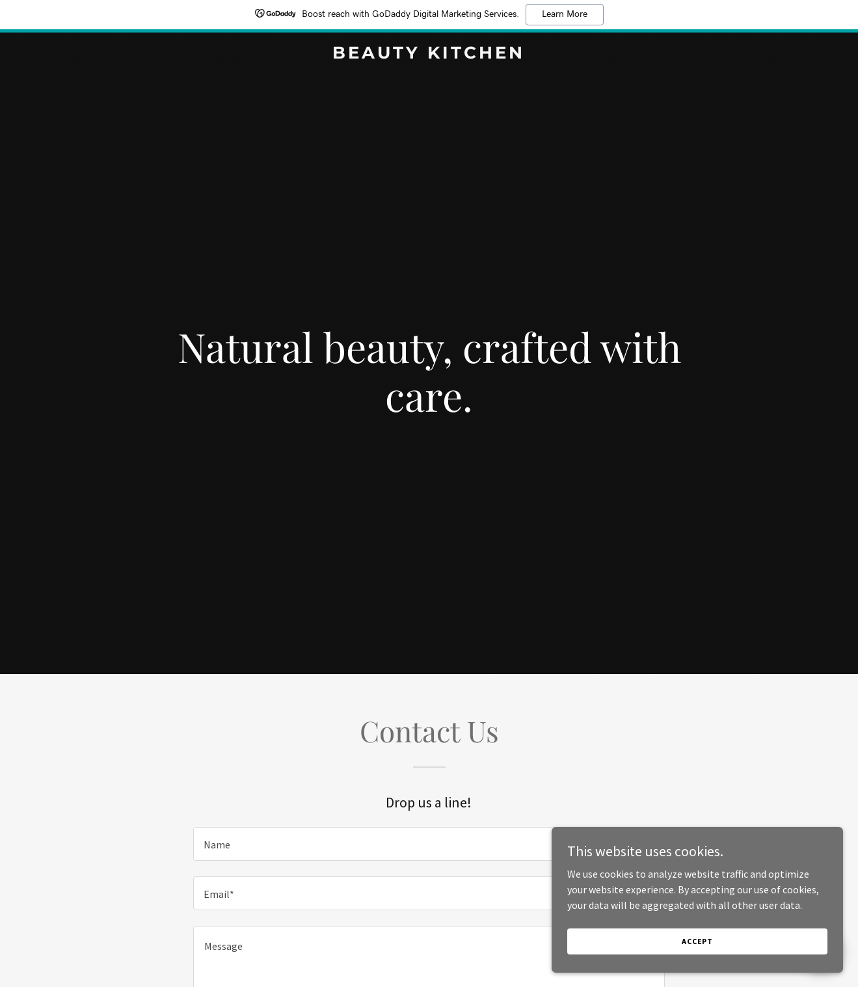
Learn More (564, 14)
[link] (429, 54)
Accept (712, 940)
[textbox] (429, 844)
